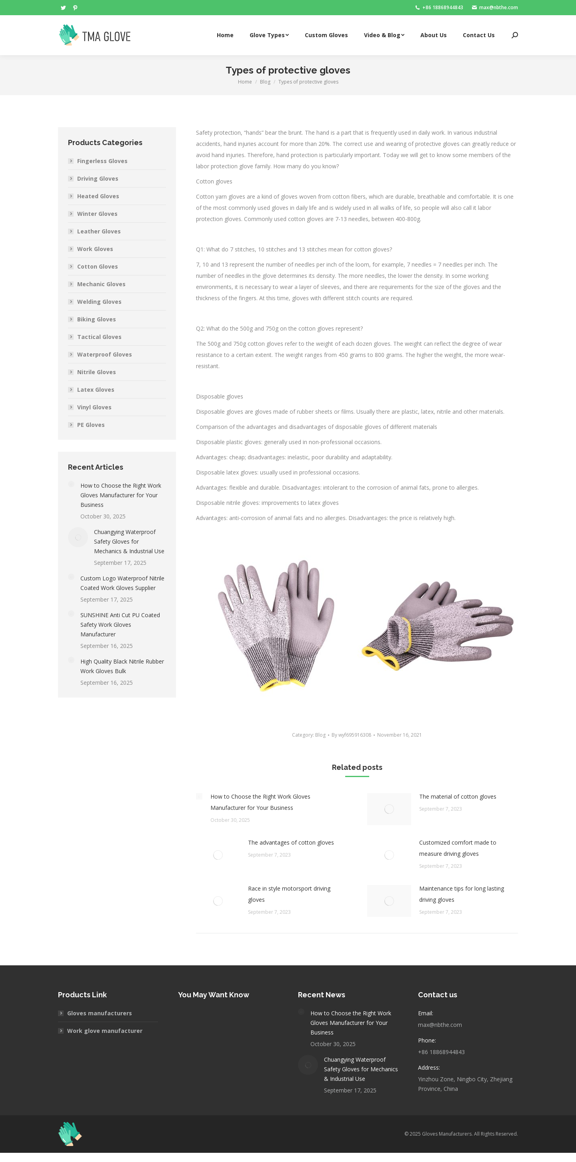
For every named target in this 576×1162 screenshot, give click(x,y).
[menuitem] (225, 35)
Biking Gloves (96, 319)
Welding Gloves (99, 301)
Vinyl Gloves (94, 407)
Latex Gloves (95, 389)
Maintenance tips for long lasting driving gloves (461, 894)
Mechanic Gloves (101, 284)
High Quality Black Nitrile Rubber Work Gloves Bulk (122, 666)
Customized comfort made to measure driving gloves (457, 848)
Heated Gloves (98, 196)
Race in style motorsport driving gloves (289, 894)
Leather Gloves (99, 231)
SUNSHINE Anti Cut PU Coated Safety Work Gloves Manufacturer (120, 624)
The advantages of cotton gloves (291, 842)
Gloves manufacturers (99, 1013)
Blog (320, 734)
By (351, 734)
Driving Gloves (97, 178)
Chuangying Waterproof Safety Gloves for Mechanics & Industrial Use (129, 541)
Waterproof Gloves (104, 354)
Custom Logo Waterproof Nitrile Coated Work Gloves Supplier (122, 583)
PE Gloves (91, 425)
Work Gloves (95, 249)
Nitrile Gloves (96, 372)
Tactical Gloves (99, 337)
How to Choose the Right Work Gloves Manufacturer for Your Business (260, 802)
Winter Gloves (97, 213)
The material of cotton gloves (457, 796)
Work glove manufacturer (104, 1030)
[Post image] (199, 796)
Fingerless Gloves (102, 161)
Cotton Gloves (97, 266)
